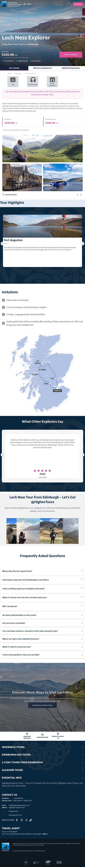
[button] (77, 195)
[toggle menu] (27, 4)
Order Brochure (42, 737)
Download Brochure (27, 737)
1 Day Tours (18, 74)
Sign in (45, 834)
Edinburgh (33, 44)
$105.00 (22, 121)
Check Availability (71, 54)
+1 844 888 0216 (18, 798)
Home (9, 74)
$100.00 (63, 121)
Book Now (78, 4)
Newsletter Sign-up (58, 737)
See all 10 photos (9, 195)
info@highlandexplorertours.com (19, 805)
